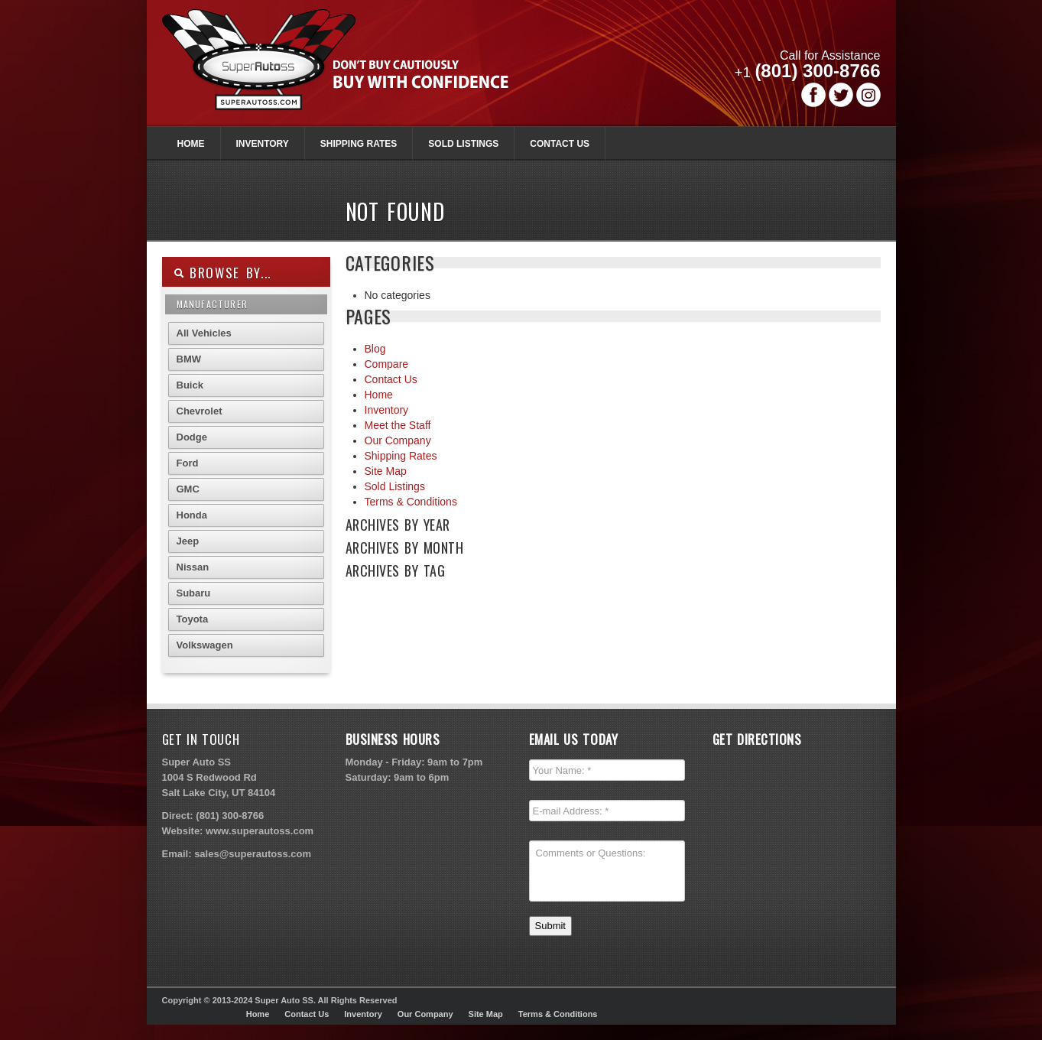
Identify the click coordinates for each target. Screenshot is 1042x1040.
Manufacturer (212, 303)
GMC (188, 489)
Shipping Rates (358, 143)
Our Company (398, 440)
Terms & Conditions (411, 502)
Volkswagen (205, 645)
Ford (188, 463)
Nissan (193, 567)
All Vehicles (204, 333)
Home (191, 143)
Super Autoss (352, 70)
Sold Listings (463, 143)
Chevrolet (199, 411)
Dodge (192, 437)
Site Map (386, 471)
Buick (190, 385)
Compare (387, 364)
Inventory (262, 143)
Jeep (188, 541)
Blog (375, 349)
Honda (192, 515)
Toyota (193, 619)
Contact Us (559, 143)
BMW (189, 359)
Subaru (194, 593)
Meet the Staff (398, 425)
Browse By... (223, 272)
